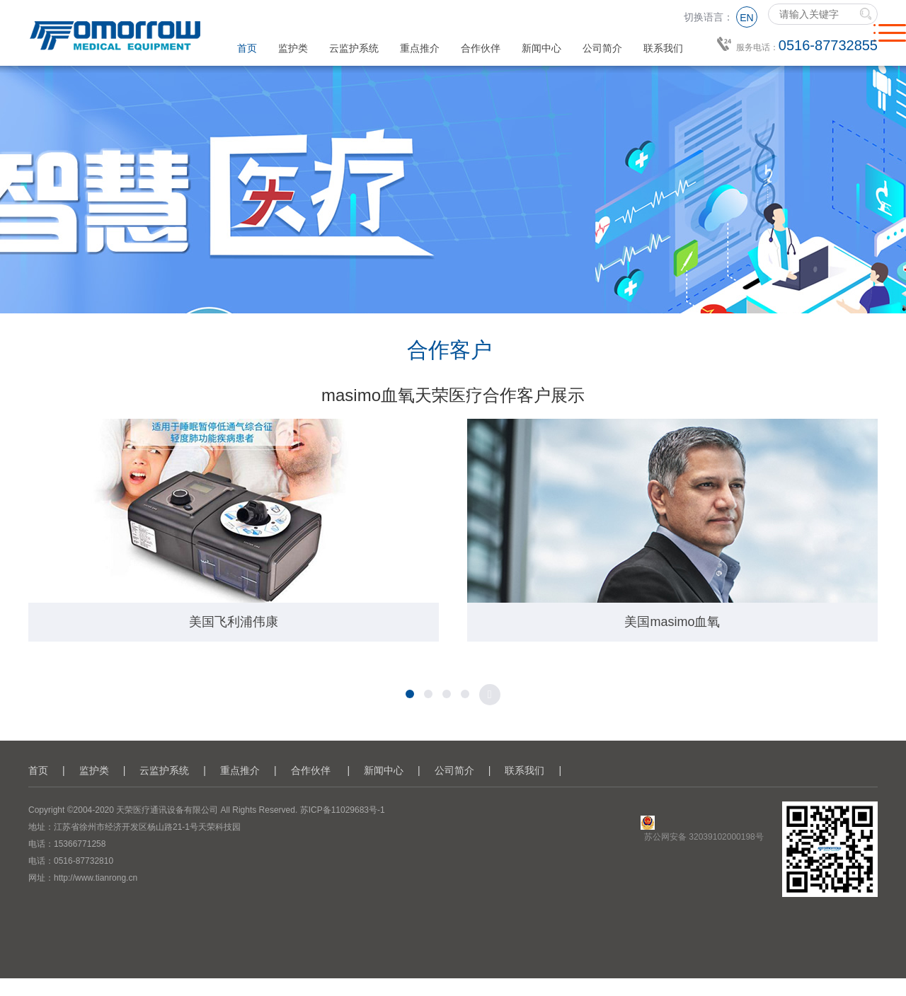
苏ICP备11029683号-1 (342, 810)
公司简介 (602, 48)
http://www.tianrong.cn (95, 878)
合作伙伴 (480, 48)
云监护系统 (354, 48)
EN (746, 17)
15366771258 (79, 844)
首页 (247, 48)
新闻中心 (541, 48)
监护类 (293, 48)
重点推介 (420, 48)
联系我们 (663, 48)
